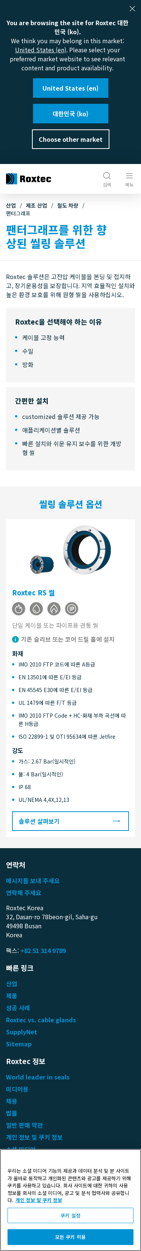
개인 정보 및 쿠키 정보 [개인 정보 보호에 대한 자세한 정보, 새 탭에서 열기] (38, 1200)
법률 (11, 1112)
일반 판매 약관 (24, 1125)
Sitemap (19, 1043)
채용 (11, 1100)
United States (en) (40, 49)
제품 (11, 995)
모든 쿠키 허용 (70, 1236)
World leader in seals (38, 1076)
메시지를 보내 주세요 (33, 880)
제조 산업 (36, 205)
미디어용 (17, 1088)
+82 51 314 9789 (43, 950)
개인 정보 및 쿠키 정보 (34, 1137)
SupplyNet (21, 1031)
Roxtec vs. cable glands (41, 1019)
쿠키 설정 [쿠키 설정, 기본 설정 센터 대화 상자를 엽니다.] (70, 1215)
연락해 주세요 (23, 892)
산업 (11, 205)
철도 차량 (67, 205)
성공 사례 (18, 1007)
